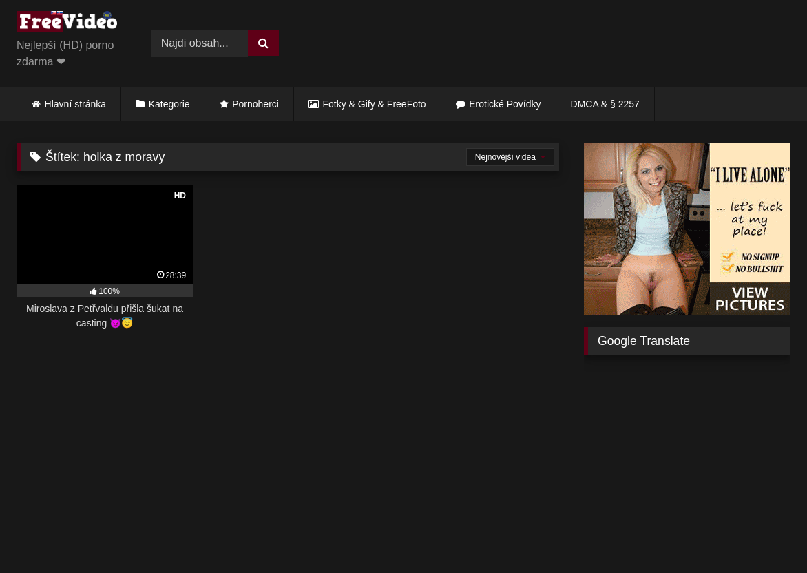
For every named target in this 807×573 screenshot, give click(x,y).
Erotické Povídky (505, 104)
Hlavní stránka (75, 104)
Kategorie (169, 104)
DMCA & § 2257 (605, 104)
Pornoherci (255, 104)
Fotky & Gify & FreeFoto (374, 104)
